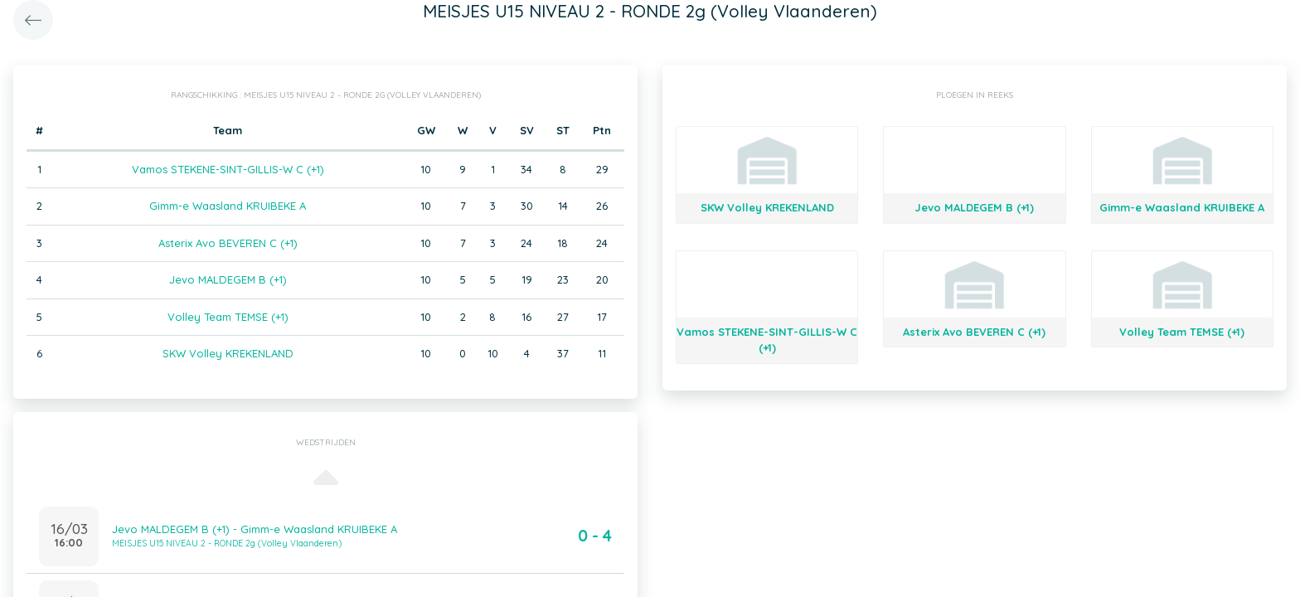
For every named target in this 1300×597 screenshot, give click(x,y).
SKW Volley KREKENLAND (227, 353)
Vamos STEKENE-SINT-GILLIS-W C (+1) (228, 169)
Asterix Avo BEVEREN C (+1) (228, 243)
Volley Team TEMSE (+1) (228, 316)
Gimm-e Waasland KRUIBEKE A (227, 205)
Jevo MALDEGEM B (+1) (228, 279)
